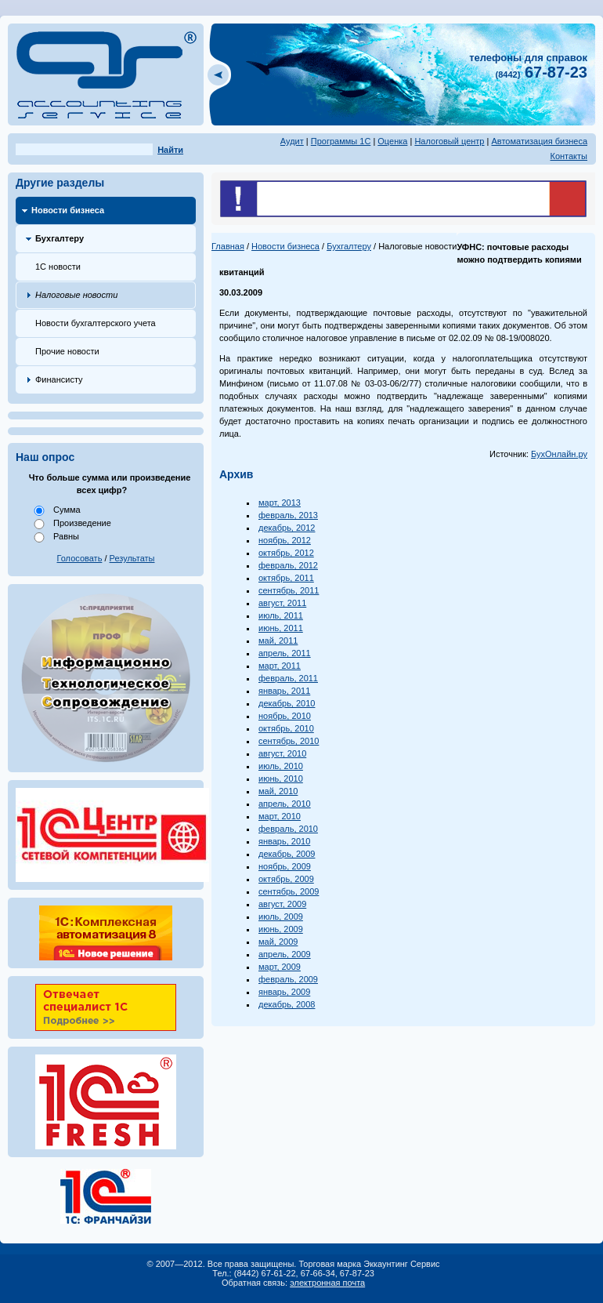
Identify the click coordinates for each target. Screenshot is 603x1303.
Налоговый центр (449, 141)
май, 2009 (278, 941)
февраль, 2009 (288, 979)
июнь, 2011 (280, 628)
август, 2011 (282, 603)
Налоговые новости (76, 294)
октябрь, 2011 (286, 578)
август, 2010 (282, 753)
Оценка (392, 141)
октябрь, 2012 (286, 552)
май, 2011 (278, 640)
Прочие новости (67, 351)
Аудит (292, 141)
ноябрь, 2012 (284, 540)
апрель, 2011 (284, 653)
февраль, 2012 (288, 565)
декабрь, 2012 (286, 527)
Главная (227, 246)
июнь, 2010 (280, 778)
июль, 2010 (280, 766)
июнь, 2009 (280, 929)
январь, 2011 (284, 690)
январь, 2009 (284, 991)
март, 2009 (279, 966)
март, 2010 (279, 816)
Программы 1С (341, 141)
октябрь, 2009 (286, 879)
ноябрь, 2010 (284, 715)
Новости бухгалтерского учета (95, 323)
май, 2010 (278, 791)
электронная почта (327, 1282)
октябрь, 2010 (286, 728)
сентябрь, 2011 (288, 590)
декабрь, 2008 (286, 1004)
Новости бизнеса (67, 210)
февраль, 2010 (288, 828)
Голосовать (80, 558)
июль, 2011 (280, 615)
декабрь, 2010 (286, 703)
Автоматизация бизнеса (539, 141)
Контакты (568, 156)
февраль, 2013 (288, 515)
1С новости (58, 266)
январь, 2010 (284, 841)
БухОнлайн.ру (559, 454)
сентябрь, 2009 (288, 891)
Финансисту (59, 379)
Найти (170, 149)
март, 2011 (279, 665)
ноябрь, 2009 (284, 866)
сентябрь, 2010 (288, 741)
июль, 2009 (280, 916)
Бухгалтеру (59, 238)
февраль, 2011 (288, 678)
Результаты (132, 558)
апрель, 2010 (284, 803)
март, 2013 (279, 502)
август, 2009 (282, 904)
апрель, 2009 (284, 954)
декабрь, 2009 (286, 853)
